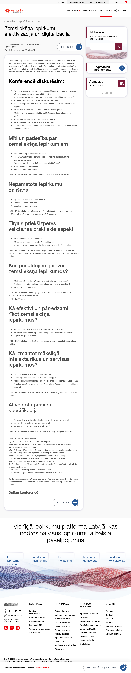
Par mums (61, 2)
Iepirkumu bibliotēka (89, 640)
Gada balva (85, 644)
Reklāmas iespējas (114, 626)
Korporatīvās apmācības (90, 621)
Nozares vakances (88, 632)
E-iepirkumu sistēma (13, 560)
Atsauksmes (34, 632)
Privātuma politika (114, 630)
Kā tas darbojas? (36, 621)
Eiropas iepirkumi (62, 630)
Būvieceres (60, 641)
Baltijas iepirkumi (62, 626)
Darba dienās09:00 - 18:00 (12, 620)
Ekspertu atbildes (87, 636)
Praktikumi (85, 617)
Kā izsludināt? (35, 625)
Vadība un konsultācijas (39, 629)
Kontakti (109, 615)
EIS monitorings (62, 611)
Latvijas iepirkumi (62, 622)
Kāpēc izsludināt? (37, 617)
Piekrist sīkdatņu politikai (107, 667)
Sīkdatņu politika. (42, 667)
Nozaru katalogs (62, 634)
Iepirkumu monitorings (65, 615)
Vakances (110, 622)
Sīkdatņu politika (113, 634)
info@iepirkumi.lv (13, 615)
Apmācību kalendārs (89, 614)
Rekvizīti (109, 619)
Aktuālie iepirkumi (63, 619)
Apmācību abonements (109, 68)
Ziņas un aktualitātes (89, 629)
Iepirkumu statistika (63, 638)
